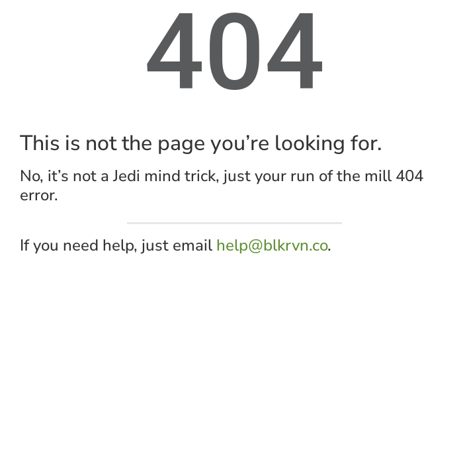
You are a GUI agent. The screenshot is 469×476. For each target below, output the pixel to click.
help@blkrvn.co (271, 245)
